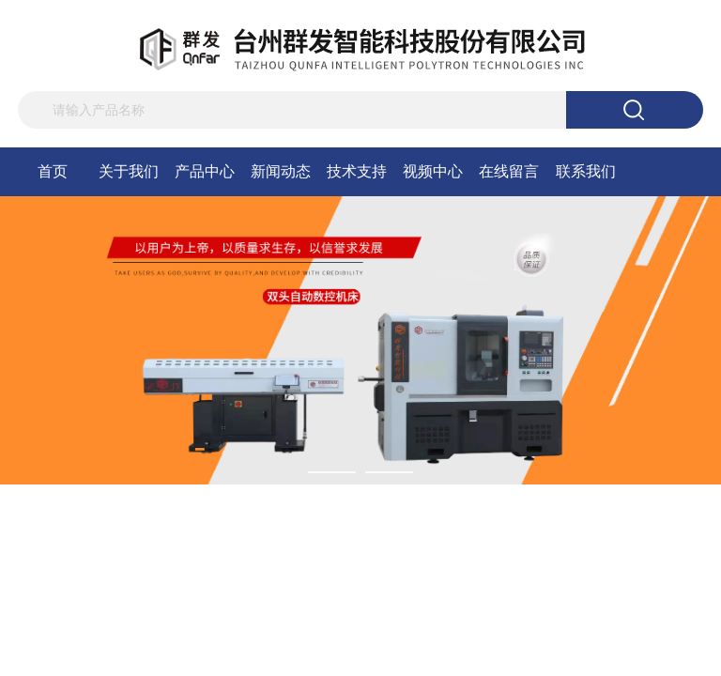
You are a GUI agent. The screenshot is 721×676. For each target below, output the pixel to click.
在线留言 (509, 171)
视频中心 (433, 171)
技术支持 (357, 171)
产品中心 (205, 171)
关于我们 (129, 171)
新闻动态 (281, 171)
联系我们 (586, 171)
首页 (53, 171)
